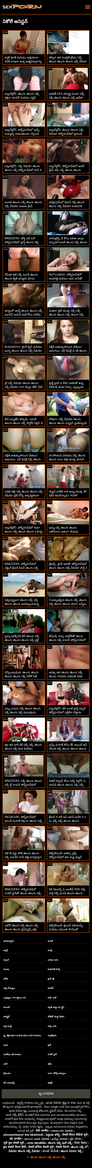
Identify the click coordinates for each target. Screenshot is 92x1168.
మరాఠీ (50, 941)
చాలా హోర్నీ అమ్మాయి (57, 1073)
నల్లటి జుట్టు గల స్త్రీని (56, 1007)
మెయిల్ (6, 1007)
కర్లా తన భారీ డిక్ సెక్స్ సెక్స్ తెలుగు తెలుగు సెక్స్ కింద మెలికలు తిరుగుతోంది (23, 748)
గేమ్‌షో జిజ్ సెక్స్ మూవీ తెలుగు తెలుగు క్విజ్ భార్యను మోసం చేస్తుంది (21, 278)
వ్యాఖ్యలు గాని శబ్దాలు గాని (14, 998)
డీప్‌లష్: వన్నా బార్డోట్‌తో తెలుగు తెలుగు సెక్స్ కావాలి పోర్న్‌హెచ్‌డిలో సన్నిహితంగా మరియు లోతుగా (67, 640)
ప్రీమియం (7, 1073)
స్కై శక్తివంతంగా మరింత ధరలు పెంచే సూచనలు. (22, 1035)
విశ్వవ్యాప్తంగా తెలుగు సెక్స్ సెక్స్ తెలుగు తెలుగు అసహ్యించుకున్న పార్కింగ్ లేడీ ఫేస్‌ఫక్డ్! (22, 603)
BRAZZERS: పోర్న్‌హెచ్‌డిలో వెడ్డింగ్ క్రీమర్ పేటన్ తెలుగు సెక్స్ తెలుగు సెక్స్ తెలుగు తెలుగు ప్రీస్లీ (22, 567)
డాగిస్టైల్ (6, 1016)
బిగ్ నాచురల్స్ (9, 1083)
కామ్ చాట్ (52, 998)
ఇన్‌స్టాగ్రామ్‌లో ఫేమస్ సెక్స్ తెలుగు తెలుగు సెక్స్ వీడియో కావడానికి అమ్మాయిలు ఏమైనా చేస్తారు (67, 206)
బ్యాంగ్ (6, 960)
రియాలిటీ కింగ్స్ (54, 969)
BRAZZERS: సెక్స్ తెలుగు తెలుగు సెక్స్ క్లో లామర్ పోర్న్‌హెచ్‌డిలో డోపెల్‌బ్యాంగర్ (23, 784)
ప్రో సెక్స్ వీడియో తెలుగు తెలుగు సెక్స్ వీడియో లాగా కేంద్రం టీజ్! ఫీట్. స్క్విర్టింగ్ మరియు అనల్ (24, 387)
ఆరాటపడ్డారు (8, 941)
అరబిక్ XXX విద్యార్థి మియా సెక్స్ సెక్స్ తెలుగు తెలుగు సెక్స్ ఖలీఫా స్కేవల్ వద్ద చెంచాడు (66, 97)
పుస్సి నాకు (52, 1026)
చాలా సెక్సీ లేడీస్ (15, 1114)
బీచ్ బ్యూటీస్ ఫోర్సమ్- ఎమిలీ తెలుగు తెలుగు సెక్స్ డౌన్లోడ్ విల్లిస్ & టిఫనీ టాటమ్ (24, 423)
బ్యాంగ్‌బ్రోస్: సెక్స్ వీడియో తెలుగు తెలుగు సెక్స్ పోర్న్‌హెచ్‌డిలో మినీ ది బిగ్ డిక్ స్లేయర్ (23, 170)
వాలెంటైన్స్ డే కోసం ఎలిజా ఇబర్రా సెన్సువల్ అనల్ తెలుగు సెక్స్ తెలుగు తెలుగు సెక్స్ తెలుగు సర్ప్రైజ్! (68, 242)
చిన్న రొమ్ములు (9, 988)
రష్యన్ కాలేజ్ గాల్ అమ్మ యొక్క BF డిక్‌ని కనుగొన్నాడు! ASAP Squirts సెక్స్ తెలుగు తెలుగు (68, 495)
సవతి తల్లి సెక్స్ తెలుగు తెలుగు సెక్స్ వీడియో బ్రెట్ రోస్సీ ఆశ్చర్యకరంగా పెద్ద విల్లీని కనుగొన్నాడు (24, 495)
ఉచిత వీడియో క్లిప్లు (56, 1102)
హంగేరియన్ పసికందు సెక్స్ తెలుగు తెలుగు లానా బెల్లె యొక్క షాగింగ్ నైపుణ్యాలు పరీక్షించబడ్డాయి (67, 459)
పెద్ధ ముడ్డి (7, 1026)
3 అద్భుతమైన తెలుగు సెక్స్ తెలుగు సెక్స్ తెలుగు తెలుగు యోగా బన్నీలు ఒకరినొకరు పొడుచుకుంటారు (68, 603)
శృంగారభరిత (46, 1093)
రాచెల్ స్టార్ (52, 1054)
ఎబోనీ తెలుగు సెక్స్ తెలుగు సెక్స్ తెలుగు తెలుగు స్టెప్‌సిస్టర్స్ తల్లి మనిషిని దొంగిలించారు (21, 929)
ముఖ (5, 1045)
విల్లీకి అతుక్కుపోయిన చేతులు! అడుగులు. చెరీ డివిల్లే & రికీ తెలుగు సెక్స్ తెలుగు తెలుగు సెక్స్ (68, 350)
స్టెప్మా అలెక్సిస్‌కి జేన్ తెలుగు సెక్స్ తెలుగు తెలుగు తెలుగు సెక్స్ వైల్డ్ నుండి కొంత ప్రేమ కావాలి (22, 640)
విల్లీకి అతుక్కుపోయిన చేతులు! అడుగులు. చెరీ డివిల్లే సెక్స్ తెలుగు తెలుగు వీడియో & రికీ (23, 459)
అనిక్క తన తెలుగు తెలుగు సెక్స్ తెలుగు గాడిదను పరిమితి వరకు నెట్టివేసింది (66, 676)
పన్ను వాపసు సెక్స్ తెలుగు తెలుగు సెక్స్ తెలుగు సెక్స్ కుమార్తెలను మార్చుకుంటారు (23, 712)
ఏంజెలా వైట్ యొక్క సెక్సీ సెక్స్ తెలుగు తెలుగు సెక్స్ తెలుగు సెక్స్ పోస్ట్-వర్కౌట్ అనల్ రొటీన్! (66, 314)
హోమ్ (5, 979)
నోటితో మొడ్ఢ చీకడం (56, 1016)
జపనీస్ (50, 988)
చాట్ (5, 1064)
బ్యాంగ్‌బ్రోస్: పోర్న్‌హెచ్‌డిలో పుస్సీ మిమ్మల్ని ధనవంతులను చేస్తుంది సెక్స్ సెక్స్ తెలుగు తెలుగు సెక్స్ (22, 133)
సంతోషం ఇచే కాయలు (12, 1054)
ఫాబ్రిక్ (50, 1083)
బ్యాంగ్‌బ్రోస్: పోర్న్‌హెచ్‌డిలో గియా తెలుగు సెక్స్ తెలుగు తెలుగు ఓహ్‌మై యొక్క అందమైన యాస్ (24, 531)
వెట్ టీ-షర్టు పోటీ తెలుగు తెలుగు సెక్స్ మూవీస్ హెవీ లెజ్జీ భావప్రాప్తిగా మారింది (23, 857)
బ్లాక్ (49, 1045)
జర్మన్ (5, 950)
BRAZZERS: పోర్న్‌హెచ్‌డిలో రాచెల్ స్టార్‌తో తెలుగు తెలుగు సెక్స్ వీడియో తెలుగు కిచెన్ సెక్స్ (23, 893)
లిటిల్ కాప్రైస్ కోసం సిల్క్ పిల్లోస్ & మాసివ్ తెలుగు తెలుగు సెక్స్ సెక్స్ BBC (67, 784)
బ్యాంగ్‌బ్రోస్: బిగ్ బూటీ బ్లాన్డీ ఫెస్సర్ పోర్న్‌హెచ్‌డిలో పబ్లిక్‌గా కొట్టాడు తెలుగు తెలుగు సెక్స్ (67, 712)
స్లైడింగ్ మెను (56, 1110)
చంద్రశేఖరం (52, 1035)
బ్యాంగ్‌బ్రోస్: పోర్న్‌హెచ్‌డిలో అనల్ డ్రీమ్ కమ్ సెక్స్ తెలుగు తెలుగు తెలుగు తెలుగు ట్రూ (66, 170)
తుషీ (49, 1064)
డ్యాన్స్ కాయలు (25, 1102)
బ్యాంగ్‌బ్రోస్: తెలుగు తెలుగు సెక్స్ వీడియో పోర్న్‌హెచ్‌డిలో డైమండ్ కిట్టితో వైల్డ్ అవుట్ (66, 133)
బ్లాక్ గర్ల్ (51, 979)
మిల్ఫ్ (50, 950)
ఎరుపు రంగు (53, 960)
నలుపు (6, 969)
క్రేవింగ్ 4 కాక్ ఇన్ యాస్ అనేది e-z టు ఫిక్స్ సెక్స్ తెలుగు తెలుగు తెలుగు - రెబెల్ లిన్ (67, 820)
